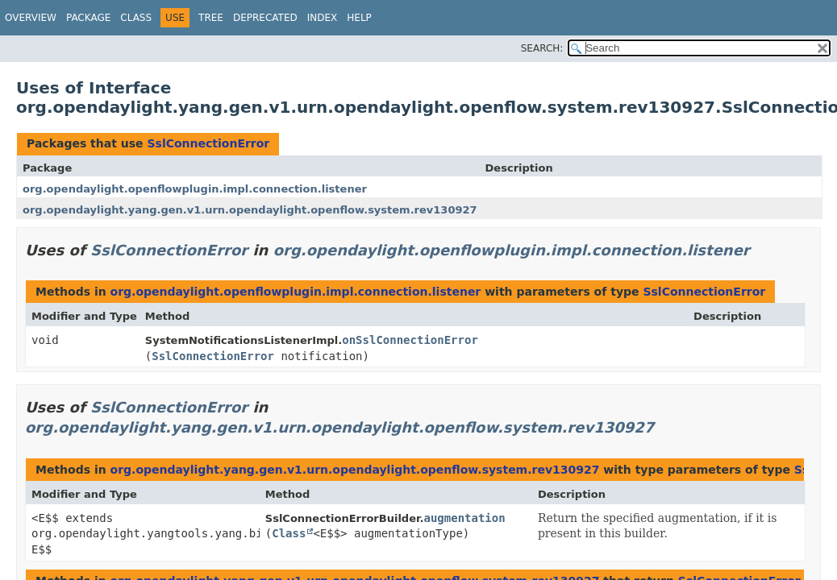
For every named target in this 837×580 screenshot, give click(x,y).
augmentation (464, 518)
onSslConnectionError (410, 340)
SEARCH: (542, 48)
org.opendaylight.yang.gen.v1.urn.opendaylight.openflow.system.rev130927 (250, 210)
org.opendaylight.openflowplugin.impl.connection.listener (195, 189)
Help (359, 17)
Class (136, 17)
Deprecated (265, 17)
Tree (210, 17)
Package (88, 17)
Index (322, 17)
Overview (30, 17)
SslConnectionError (208, 143)
